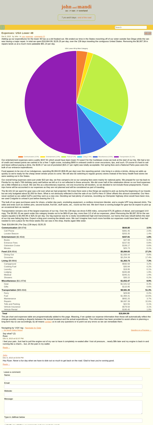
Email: (7, 383)
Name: (7, 375)
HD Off (148, 33)
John (5, 355)
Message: (8, 399)
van (73, 11)
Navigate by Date (33, 328)
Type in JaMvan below (14, 417)
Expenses (29, 36)
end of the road (84, 18)
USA (23, 36)
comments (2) (39, 36)
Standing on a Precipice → (141, 330)
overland (83, 11)
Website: (8, 391)
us (66, 11)
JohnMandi (76, 6)
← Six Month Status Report (12, 330)
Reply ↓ (6, 347)
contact (48, 322)
